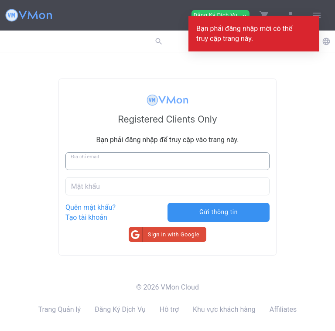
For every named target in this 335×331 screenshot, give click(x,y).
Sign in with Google (164, 234)
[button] (264, 15)
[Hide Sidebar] (316, 15)
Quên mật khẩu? (90, 207)
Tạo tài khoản (86, 217)
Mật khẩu (85, 186)
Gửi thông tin (218, 211)
